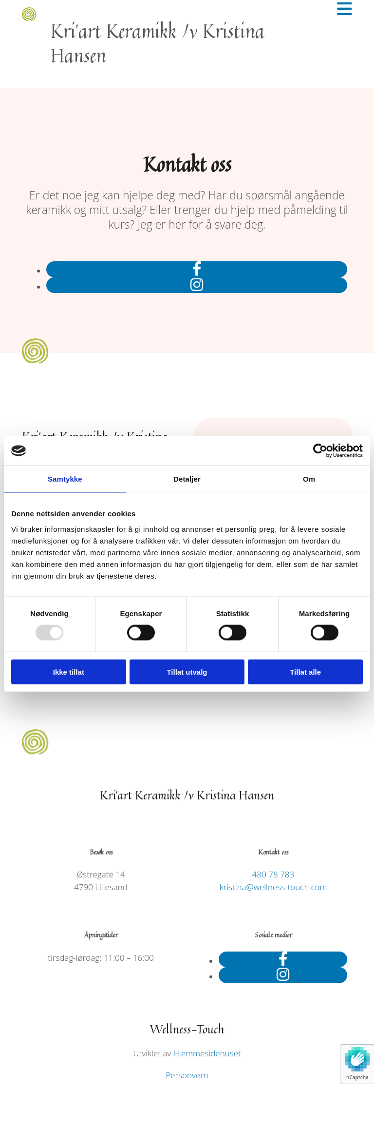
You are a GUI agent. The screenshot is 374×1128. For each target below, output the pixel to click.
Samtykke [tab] (65, 479)
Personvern (187, 1075)
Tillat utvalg (187, 671)
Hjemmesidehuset (207, 1053)
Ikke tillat (68, 671)
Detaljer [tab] (187, 479)
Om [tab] (309, 479)
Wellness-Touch (187, 1029)
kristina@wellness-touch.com (273, 887)
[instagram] (196, 284)
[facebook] (197, 268)
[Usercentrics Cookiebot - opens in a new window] (320, 451)
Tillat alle (305, 671)
